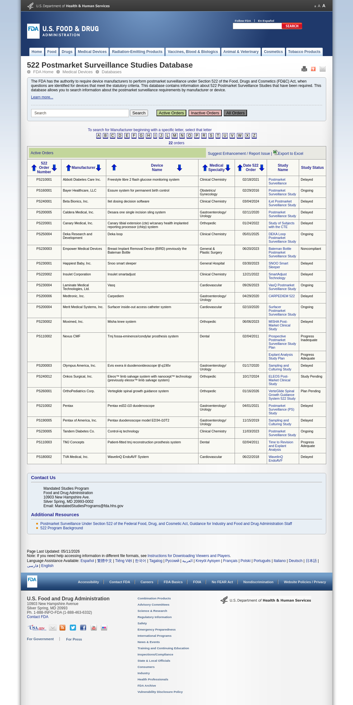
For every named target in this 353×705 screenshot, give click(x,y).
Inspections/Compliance (156, 654)
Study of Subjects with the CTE (281, 225)
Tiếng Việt (123, 561)
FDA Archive (147, 685)
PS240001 (44, 201)
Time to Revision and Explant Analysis (281, 445)
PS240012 (44, 376)
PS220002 (44, 274)
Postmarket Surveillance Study (282, 192)
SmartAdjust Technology (278, 276)
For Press (74, 639)
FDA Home (43, 71)
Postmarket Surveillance (278, 181)
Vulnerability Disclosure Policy (160, 691)
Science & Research (152, 610)
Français (230, 561)
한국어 (140, 561)
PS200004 (44, 307)
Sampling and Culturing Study (280, 367)
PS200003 (44, 365)
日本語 (311, 561)
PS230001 (44, 263)
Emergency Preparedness (157, 629)
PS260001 (44, 391)
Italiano (280, 561)
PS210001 (44, 179)
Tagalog (155, 561)
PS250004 (44, 234)
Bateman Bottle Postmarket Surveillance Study (282, 252)
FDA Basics (173, 582)
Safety (142, 623)
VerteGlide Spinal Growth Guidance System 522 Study (282, 394)
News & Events (149, 642)
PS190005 (44, 420)
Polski (245, 561)
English (47, 566)
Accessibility (88, 582)
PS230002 (44, 321)
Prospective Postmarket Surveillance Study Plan (282, 341)
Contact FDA (119, 582)
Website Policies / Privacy (305, 582)
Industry (144, 673)
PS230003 (44, 248)
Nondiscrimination (258, 582)
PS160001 (44, 190)
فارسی (32, 566)
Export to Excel (290, 153)
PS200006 (44, 296)
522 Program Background (62, 528)
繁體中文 (104, 561)
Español (87, 561)
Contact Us (43, 477)
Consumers (146, 667)
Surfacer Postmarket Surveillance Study (282, 310)
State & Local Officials (154, 660)
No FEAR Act (222, 582)
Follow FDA (243, 20)
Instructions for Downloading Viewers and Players (189, 556)
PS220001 (44, 223)
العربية (187, 561)
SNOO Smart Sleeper (278, 265)
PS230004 (44, 285)
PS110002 (44, 336)
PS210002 (44, 405)
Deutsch (296, 561)
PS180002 (44, 457)
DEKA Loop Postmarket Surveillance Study (282, 237)
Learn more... (42, 97)
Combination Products (154, 598)
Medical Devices (78, 71)
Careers (147, 582)
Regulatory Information (155, 617)
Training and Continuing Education (163, 648)
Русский (172, 561)
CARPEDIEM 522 (282, 296)
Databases (112, 71)
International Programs (155, 635)
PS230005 (44, 431)
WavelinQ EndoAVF (276, 458)
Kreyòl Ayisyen (208, 561)
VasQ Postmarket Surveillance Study (282, 287)
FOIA (197, 582)
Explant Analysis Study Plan (281, 356)
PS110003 (44, 442)
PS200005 (44, 212)
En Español (266, 20)
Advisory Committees (153, 604)
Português (262, 561)
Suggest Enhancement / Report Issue (239, 153)
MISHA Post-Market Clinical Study (279, 325)
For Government (40, 639)
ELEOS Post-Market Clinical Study (279, 380)
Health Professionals (153, 679)
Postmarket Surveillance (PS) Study (281, 409)
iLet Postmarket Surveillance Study (282, 203)
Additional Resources (55, 514)
